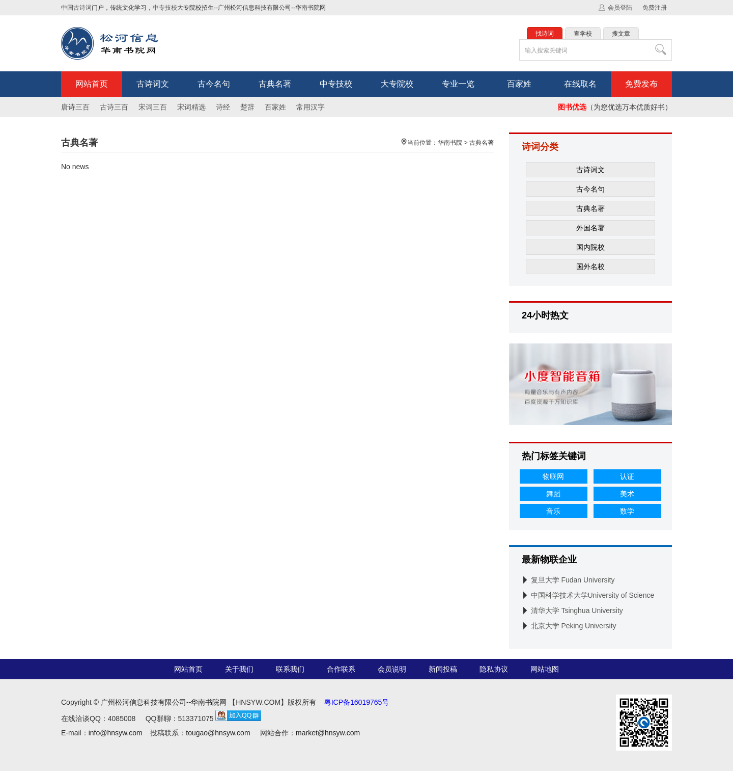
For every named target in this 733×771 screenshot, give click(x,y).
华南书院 (450, 142)
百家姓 (519, 83)
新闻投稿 (443, 669)
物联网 (553, 476)
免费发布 (641, 83)
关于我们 (239, 669)
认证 (627, 476)
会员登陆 (620, 7)
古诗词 (82, 7)
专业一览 (458, 83)
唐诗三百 (75, 107)
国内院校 (590, 247)
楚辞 (247, 107)
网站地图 (544, 669)
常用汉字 (310, 107)
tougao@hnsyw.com (218, 733)
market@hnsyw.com (328, 733)
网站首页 (91, 83)
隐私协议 (494, 669)
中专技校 (165, 7)
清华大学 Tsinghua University (577, 610)
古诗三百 (114, 107)
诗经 (223, 107)
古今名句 (214, 83)
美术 (627, 494)
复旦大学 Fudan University (573, 580)
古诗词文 (152, 83)
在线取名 (580, 83)
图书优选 (572, 107)
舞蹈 (553, 494)
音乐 (553, 511)
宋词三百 (152, 107)
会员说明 (392, 669)
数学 (627, 511)
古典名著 (275, 83)
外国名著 (590, 228)
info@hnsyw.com (116, 733)
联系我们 (290, 669)
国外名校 (590, 266)
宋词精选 (191, 107)
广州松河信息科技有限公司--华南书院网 (164, 702)
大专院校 (397, 83)
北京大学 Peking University (573, 626)
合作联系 (341, 669)
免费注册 (654, 7)
